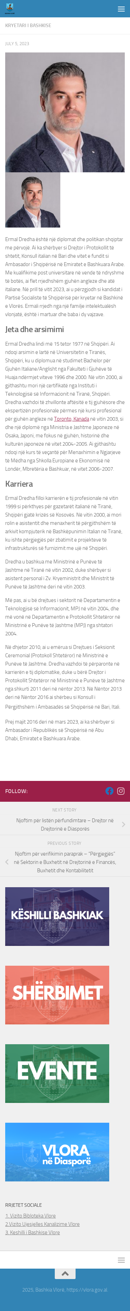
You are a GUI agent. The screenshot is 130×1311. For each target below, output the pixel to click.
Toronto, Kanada (71, 419)
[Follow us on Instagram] (120, 791)
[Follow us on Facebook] (109, 791)
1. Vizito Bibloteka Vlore (30, 1216)
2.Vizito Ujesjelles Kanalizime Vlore (42, 1224)
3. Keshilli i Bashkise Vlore (32, 1232)
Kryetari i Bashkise (28, 25)
